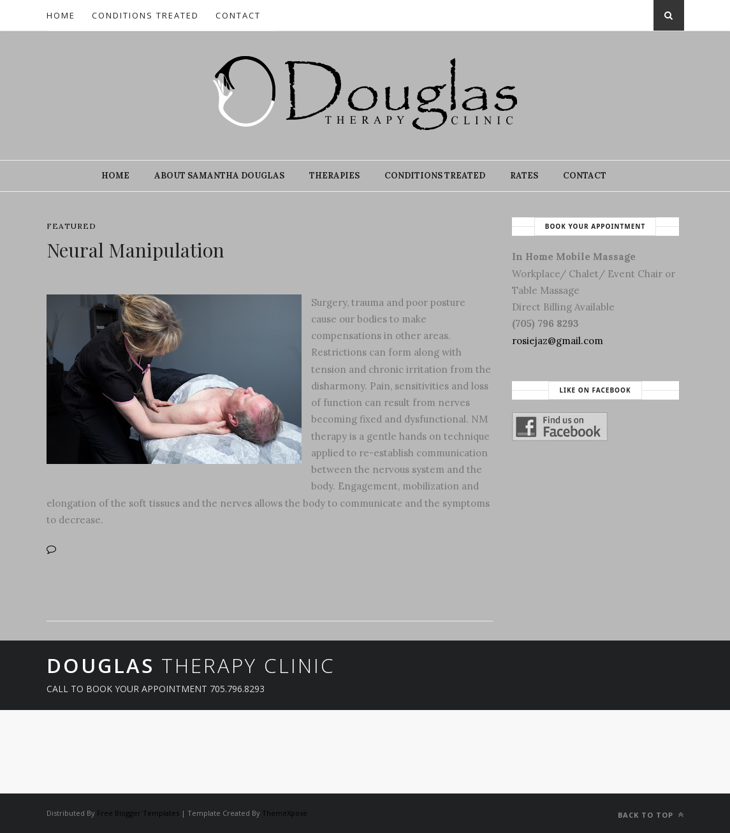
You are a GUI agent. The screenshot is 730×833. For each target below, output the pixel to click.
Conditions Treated (145, 15)
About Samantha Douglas (219, 175)
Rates (524, 175)
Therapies (334, 175)
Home (61, 15)
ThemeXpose (284, 813)
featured (71, 226)
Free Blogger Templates (138, 813)
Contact (238, 15)
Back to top (651, 815)
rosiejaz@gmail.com (557, 341)
